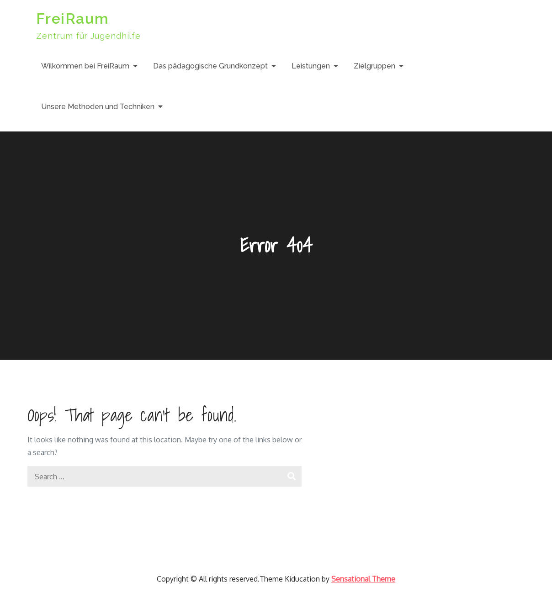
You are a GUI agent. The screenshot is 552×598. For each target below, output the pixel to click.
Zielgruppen (374, 66)
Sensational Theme (363, 578)
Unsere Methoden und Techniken (97, 106)
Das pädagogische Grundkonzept (210, 66)
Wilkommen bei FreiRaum (85, 66)
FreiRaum (72, 18)
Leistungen (311, 66)
